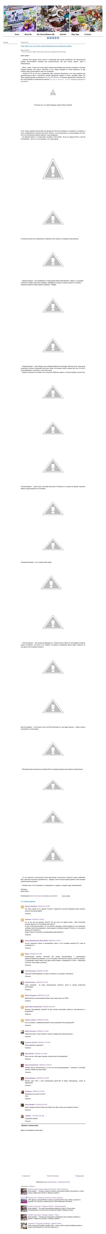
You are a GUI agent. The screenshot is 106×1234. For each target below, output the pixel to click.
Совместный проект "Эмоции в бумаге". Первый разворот (47, 1206)
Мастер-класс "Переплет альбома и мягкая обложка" (45, 1197)
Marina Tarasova (30, 1031)
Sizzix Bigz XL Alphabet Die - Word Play (60, 79)
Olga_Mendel (29, 1053)
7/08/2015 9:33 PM (42, 1020)
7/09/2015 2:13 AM (42, 1031)
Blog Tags (75, 34)
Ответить (28, 913)
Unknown (28, 919)
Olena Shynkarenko (31, 1065)
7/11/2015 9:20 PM (41, 1104)
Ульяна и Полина (31, 1042)
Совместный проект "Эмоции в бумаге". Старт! (43, 1215)
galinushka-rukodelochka (33, 1006)
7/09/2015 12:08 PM (45, 1065)
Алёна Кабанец (30, 1078)
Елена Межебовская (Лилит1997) (36, 940)
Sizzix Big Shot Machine (51, 77)
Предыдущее (79, 1176)
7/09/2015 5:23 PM (38, 1091)
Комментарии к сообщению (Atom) (58, 1182)
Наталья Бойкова (31, 906)
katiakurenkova (30, 982)
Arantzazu (28, 1091)
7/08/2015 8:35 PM (49, 1006)
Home (17, 34)
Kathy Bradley (30, 1104)
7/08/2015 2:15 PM (44, 906)
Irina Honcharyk (30, 971)
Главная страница (53, 1176)
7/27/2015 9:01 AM (38, 1116)
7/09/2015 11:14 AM (40, 1053)
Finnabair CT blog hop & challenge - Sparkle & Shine (44, 1223)
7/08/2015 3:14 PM (36, 954)
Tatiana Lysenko (30, 1020)
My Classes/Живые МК (45, 34)
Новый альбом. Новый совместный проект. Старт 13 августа (48, 1189)
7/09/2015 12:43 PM (42, 1078)
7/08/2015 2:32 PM (54, 940)
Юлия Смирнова (31, 995)
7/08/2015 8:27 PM (43, 995)
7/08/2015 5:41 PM (42, 982)
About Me (28, 34)
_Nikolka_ (28, 1116)
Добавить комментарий (29, 1125)
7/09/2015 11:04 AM (43, 1042)
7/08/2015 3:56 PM (42, 971)
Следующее (26, 1176)
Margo (27, 954)
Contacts (87, 34)
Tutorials (63, 34)
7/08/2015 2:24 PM (38, 919)
